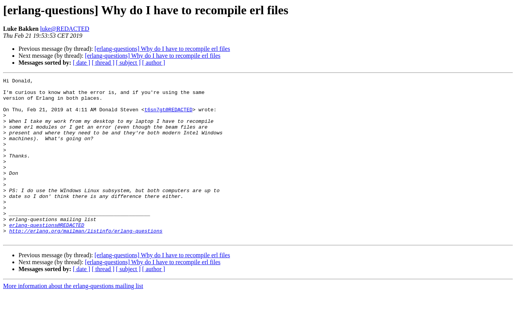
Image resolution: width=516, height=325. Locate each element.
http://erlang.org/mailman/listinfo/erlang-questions (86, 261)
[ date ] (81, 62)
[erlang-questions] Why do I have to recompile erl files (162, 48)
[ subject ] (128, 62)
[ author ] (153, 62)
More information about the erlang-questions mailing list (73, 318)
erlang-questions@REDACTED (46, 254)
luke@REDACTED (64, 28)
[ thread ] (103, 62)
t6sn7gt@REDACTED (169, 116)
